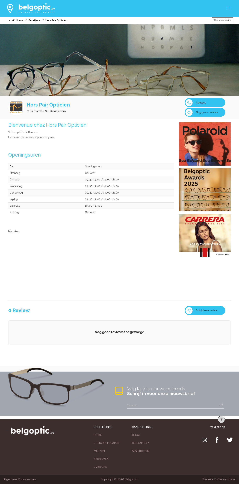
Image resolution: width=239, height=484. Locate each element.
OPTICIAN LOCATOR (106, 443)
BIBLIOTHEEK (140, 443)
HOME (98, 435)
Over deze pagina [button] (222, 20)
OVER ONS (100, 466)
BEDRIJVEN (101, 458)
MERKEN (99, 451)
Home (19, 20)
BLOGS (136, 435)
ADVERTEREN (140, 451)
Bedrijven (34, 20)
